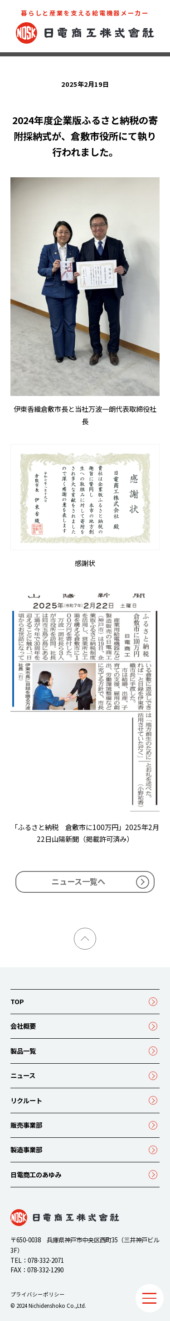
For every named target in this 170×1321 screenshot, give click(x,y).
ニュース (22, 1075)
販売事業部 (26, 1125)
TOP (17, 1001)
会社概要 (23, 1026)
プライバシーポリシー (37, 1294)
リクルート (26, 1100)
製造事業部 (26, 1149)
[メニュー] (150, 1298)
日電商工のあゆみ (35, 1174)
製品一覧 (23, 1051)
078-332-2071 (46, 1260)
